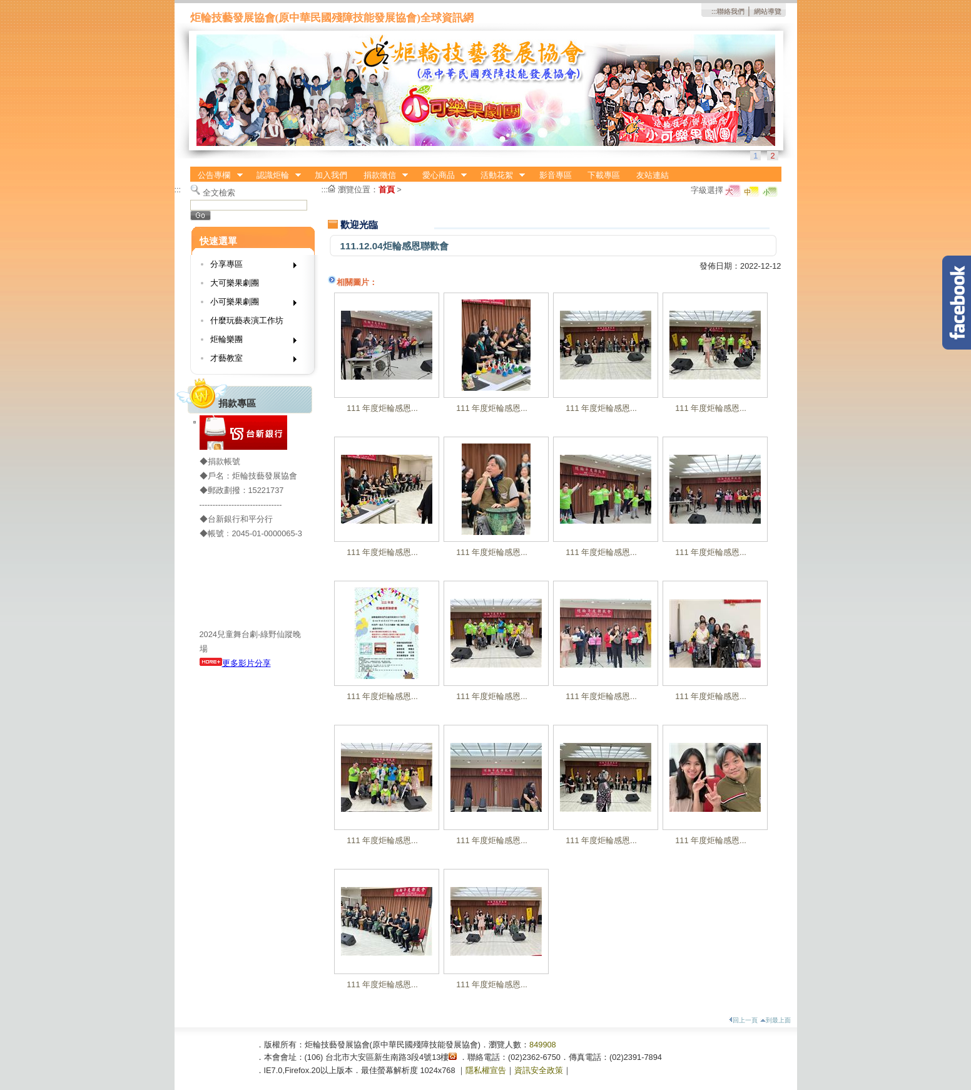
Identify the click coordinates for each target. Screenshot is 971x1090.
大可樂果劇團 (234, 283)
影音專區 (555, 175)
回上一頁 (743, 1020)
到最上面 (775, 1020)
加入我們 (331, 175)
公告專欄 (216, 175)
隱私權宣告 (485, 1070)
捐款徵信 (381, 175)
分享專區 (249, 266)
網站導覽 (767, 11)
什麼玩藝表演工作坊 (246, 320)
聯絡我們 (731, 11)
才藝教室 (249, 360)
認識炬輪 (274, 175)
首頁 (387, 189)
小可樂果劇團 (249, 304)
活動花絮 (498, 175)
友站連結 (652, 175)
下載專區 (603, 175)
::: (714, 11)
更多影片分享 (235, 663)
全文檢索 (219, 192)
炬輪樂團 (249, 342)
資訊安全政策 (538, 1070)
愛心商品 (440, 175)
